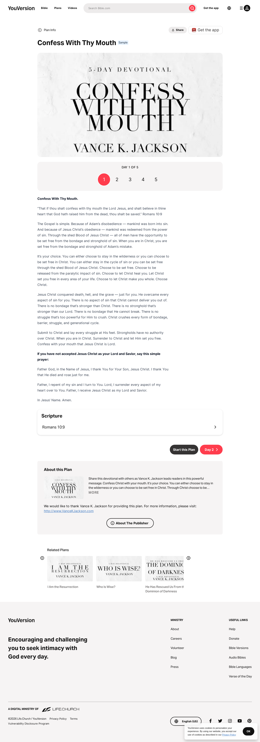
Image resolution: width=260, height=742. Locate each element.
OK (248, 731)
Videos (72, 8)
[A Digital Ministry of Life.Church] (130, 707)
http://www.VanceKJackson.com (69, 511)
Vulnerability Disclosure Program (28, 723)
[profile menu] (244, 8)
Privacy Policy (58, 718)
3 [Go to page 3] (130, 179)
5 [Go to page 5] (156, 179)
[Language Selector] (229, 8)
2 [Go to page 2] (117, 179)
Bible (44, 8)
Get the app (211, 8)
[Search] (135, 8)
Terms (74, 718)
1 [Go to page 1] (104, 179)
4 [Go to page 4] (143, 179)
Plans (57, 8)
